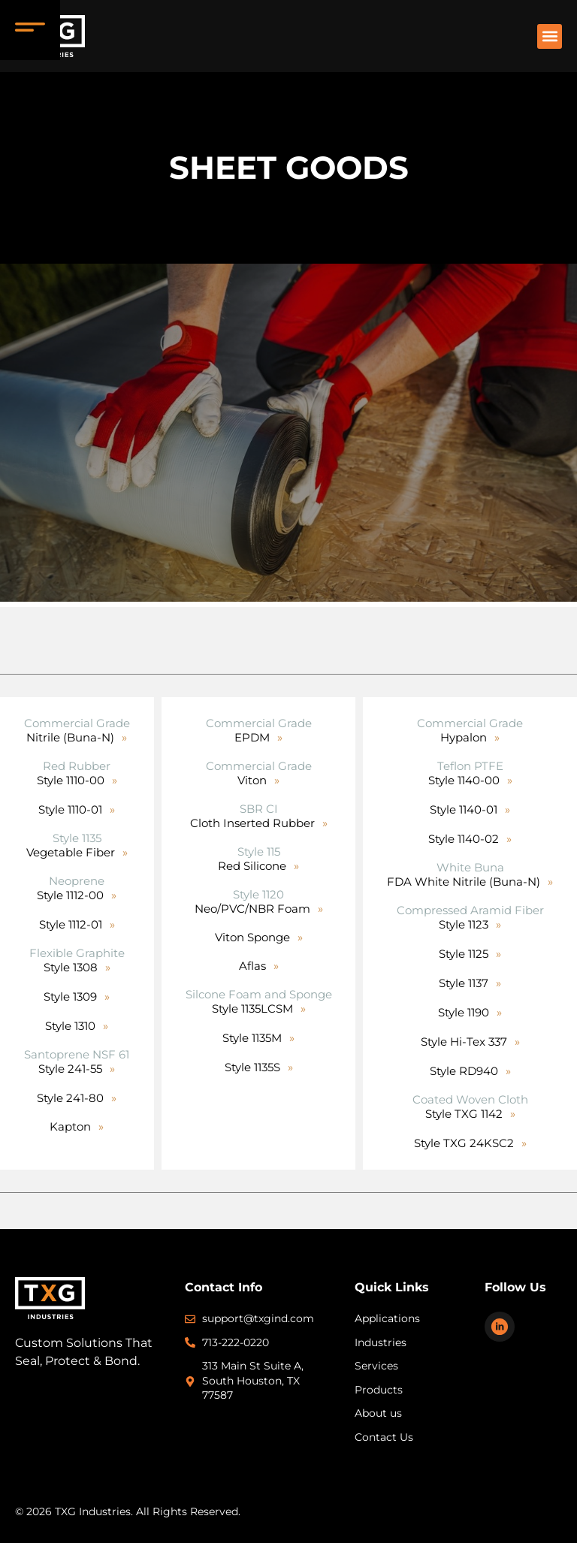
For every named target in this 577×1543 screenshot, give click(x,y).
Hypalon (463, 737)
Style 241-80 (70, 1098)
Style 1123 (463, 924)
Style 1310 (70, 1026)
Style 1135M (252, 1038)
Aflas (252, 966)
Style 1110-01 (70, 809)
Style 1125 (463, 954)
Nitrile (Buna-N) (70, 737)
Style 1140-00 (464, 780)
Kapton (70, 1126)
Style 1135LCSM (252, 1008)
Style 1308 (71, 967)
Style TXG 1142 (464, 1114)
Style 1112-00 (70, 895)
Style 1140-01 (463, 809)
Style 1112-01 (70, 924)
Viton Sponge (252, 937)
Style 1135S (252, 1067)
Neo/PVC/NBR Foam (252, 908)
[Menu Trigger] (30, 30)
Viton (252, 780)
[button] (549, 36)
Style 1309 (70, 996)
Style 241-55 (70, 1068)
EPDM (252, 737)
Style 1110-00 (70, 780)
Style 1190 (463, 1012)
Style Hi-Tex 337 (464, 1041)
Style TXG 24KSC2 (464, 1143)
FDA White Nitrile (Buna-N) (463, 881)
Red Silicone (252, 866)
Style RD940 (464, 1071)
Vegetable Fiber (70, 852)
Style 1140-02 (463, 839)
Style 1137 (463, 983)
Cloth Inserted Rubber (252, 823)
